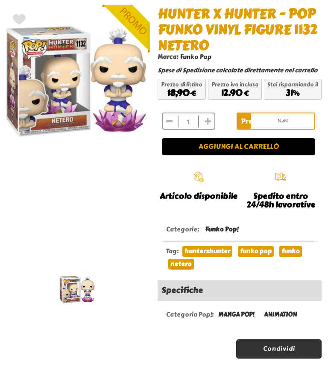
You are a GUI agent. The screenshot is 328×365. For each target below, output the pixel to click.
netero (181, 264)
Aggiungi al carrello (239, 146)
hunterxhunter (207, 251)
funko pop (256, 251)
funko (290, 251)
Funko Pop (195, 57)
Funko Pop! (221, 229)
